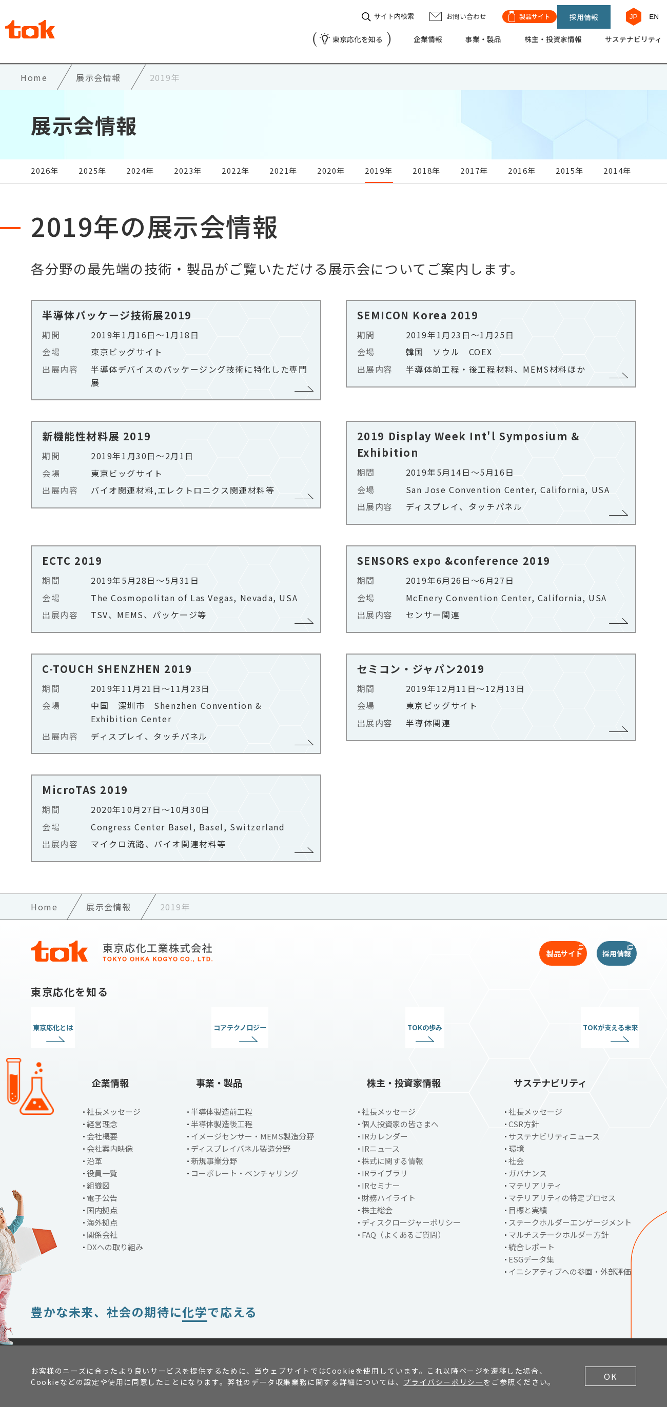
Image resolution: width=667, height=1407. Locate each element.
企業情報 (399, 33)
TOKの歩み (411, 1018)
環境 (516, 1121)
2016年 (522, 161)
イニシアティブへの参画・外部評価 (569, 1244)
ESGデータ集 (531, 1231)
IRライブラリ (385, 1145)
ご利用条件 (51, 1328)
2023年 (188, 161)
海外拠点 (102, 1194)
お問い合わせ (217, 1328)
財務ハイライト (389, 1170)
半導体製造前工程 (221, 1084)
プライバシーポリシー (132, 1328)
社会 (516, 1133)
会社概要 (102, 1108)
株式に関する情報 (392, 1133)
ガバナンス (527, 1145)
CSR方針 (523, 1096)
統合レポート (531, 1219)
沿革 (94, 1133)
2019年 (379, 161)
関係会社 (102, 1207)
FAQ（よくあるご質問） (403, 1207)
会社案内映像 (110, 1121)
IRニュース (381, 1121)
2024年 (140, 161)
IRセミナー (381, 1157)
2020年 (331, 161)
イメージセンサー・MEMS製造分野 (252, 1108)
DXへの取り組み (115, 1219)
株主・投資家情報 (535, 33)
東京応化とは (101, 1018)
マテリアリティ (535, 1157)
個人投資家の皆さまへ (400, 1096)
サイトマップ (286, 1328)
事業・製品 (459, 33)
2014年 (617, 161)
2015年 (570, 161)
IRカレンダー (385, 1108)
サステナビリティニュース (554, 1108)
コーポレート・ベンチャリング (245, 1145)
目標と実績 (527, 1182)
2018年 (427, 161)
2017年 (474, 161)
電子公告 (102, 1170)
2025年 (93, 161)
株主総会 (377, 1182)
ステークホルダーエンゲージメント (570, 1194)
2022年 (236, 161)
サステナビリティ (624, 33)
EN (649, 11)
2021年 (283, 161)
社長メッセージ (114, 1084)
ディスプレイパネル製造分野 (240, 1121)
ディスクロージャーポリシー (411, 1194)
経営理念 (102, 1096)
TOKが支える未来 (565, 1018)
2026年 (45, 161)
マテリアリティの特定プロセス (562, 1170)
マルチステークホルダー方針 (558, 1207)
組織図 (98, 1157)
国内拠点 (102, 1182)
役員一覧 (102, 1145)
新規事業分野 (214, 1133)
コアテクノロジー (256, 1018)
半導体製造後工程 (221, 1096)
